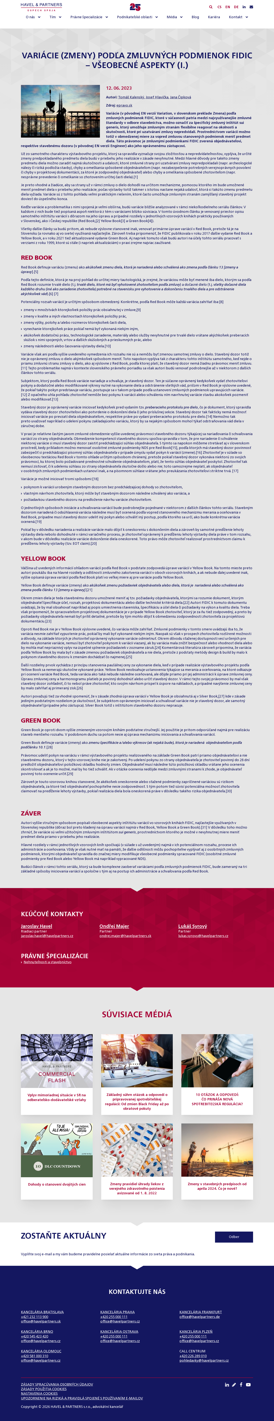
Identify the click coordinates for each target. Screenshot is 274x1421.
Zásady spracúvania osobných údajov (57, 1384)
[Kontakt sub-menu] (247, 17)
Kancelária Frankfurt (200, 1312)
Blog (195, 17)
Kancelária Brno (37, 1332)
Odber (234, 1237)
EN (227, 7)
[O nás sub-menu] (40, 17)
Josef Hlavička (157, 97)
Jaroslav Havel (36, 926)
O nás (30, 17)
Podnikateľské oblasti (134, 17)
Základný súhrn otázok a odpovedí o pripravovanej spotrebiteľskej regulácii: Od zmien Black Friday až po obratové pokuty (137, 1102)
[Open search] (211, 7)
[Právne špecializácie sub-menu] (107, 17)
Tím (52, 17)
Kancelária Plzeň (196, 1332)
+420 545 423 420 (34, 1336)
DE (236, 7)
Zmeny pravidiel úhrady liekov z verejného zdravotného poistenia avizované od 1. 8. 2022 (137, 1189)
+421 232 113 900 (34, 1317)
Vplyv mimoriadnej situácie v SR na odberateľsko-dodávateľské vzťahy (56, 1098)
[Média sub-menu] (182, 17)
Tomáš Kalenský (131, 97)
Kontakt (235, 17)
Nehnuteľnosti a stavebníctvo (48, 962)
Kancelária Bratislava (42, 1312)
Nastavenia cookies (39, 1394)
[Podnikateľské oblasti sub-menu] (157, 17)
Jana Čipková (180, 97)
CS (219, 7)
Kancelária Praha (117, 1312)
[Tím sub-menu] (61, 17)
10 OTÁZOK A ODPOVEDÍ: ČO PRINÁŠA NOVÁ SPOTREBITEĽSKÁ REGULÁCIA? (217, 1099)
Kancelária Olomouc (41, 1351)
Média (172, 17)
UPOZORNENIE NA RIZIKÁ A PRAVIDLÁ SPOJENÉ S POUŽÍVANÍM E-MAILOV (82, 1398)
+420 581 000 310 (34, 1356)
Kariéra (214, 17)
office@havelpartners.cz (120, 1321)
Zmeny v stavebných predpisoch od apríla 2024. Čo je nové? (217, 1187)
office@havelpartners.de (199, 1317)
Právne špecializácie (86, 17)
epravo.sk (124, 105)
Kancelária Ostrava (119, 1332)
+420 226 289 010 (193, 1356)
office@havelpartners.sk (41, 1321)
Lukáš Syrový (192, 926)
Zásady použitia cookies (44, 1389)
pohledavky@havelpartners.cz (204, 1360)
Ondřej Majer (114, 926)
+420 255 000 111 (113, 1317)
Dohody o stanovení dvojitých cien (57, 1184)
